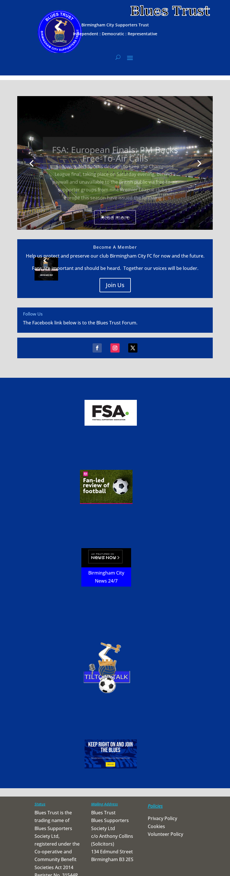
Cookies (156, 826)
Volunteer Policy (165, 834)
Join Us (115, 285)
